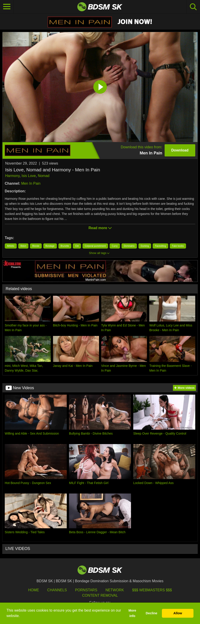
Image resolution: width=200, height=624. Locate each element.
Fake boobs (178, 246)
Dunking (145, 246)
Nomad (44, 176)
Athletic (10, 246)
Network (115, 590)
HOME (33, 590)
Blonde (35, 246)
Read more (99, 228)
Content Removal (100, 595)
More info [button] (132, 613)
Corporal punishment (95, 246)
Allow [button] (177, 613)
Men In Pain (30, 183)
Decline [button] (151, 613)
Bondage (50, 246)
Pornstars (86, 590)
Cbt (77, 246)
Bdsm (23, 246)
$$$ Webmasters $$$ (152, 590)
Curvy (115, 246)
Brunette (65, 246)
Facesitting (160, 246)
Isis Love (29, 176)
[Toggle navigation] (7, 7)
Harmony (12, 176)
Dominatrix (129, 246)
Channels (57, 590)
